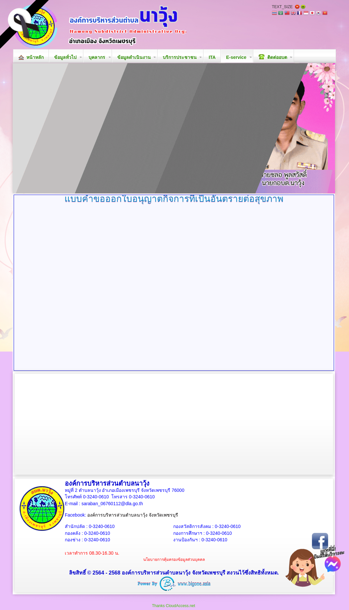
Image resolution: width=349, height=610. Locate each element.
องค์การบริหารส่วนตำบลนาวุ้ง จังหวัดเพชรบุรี (132, 515)
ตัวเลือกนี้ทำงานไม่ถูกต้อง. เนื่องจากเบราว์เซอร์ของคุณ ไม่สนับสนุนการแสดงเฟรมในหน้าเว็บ (174, 288)
